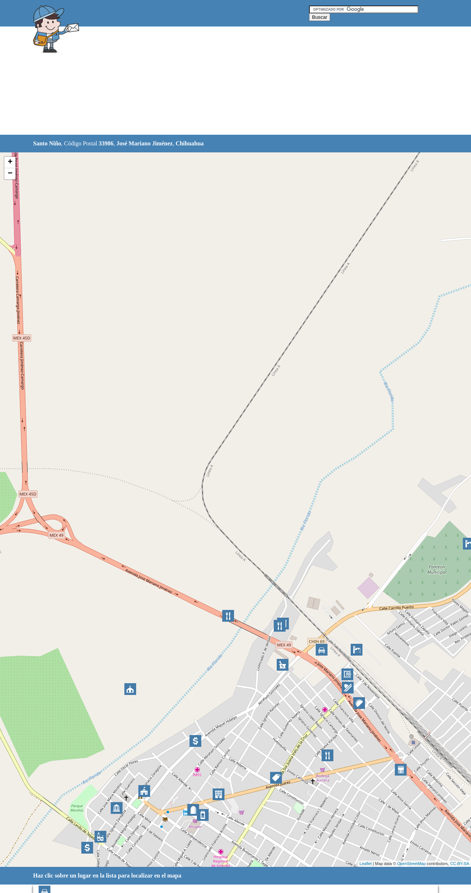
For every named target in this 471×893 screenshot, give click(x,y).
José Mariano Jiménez (144, 143)
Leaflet (366, 863)
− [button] (10, 173)
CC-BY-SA (459, 863)
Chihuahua (190, 143)
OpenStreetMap (411, 863)
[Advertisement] (217, 81)
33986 (106, 143)
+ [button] (10, 162)
